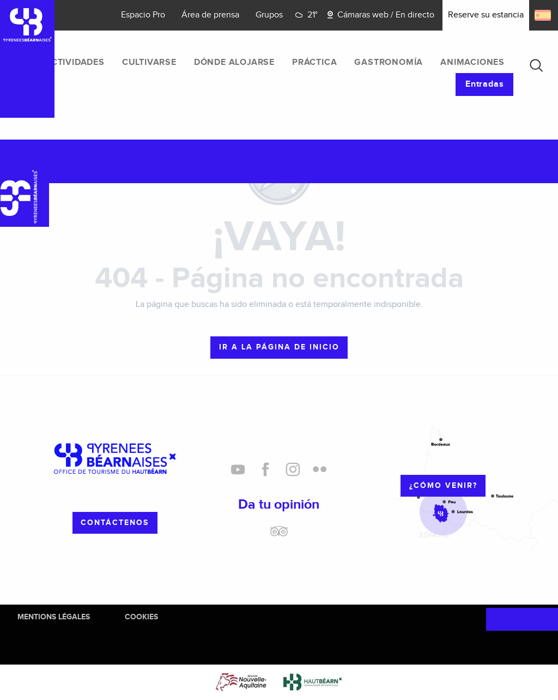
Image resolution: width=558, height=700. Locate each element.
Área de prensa (210, 15)
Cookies (141, 616)
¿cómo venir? (443, 485)
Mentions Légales (53, 616)
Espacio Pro (143, 15)
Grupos (269, 15)
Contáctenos (115, 522)
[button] (536, 65)
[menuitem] (75, 62)
